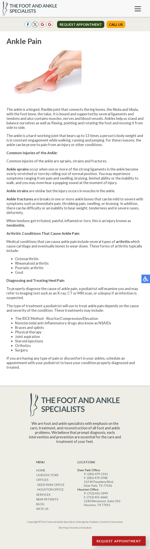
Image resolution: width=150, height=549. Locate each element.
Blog (40, 504)
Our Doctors (47, 475)
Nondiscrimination (81, 527)
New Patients (47, 499)
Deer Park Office (51, 484)
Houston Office (50, 489)
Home (40, 470)
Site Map (63, 527)
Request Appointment (81, 24)
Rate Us (42, 509)
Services (43, 494)
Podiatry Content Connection (106, 521)
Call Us (116, 24)
